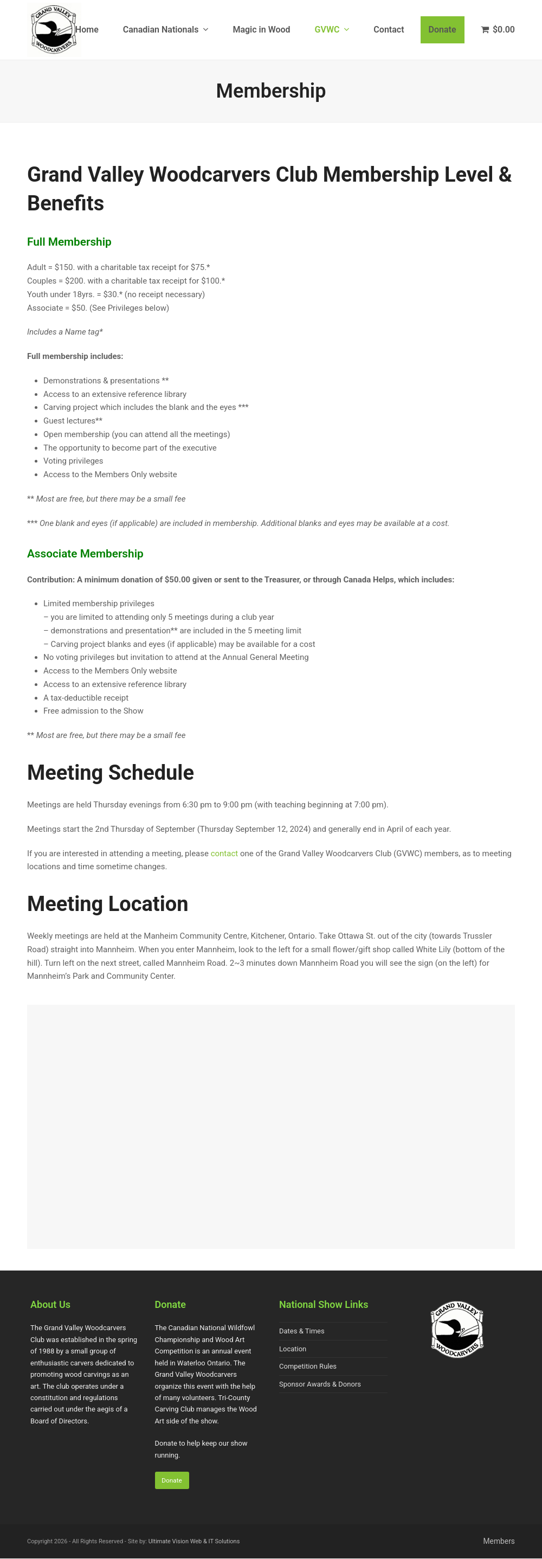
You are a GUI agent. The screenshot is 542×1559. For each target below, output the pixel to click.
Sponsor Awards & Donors (320, 1384)
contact (224, 853)
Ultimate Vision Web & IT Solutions (194, 1541)
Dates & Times (302, 1331)
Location (292, 1349)
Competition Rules (308, 1366)
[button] (498, 29)
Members (499, 1541)
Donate (172, 1480)
